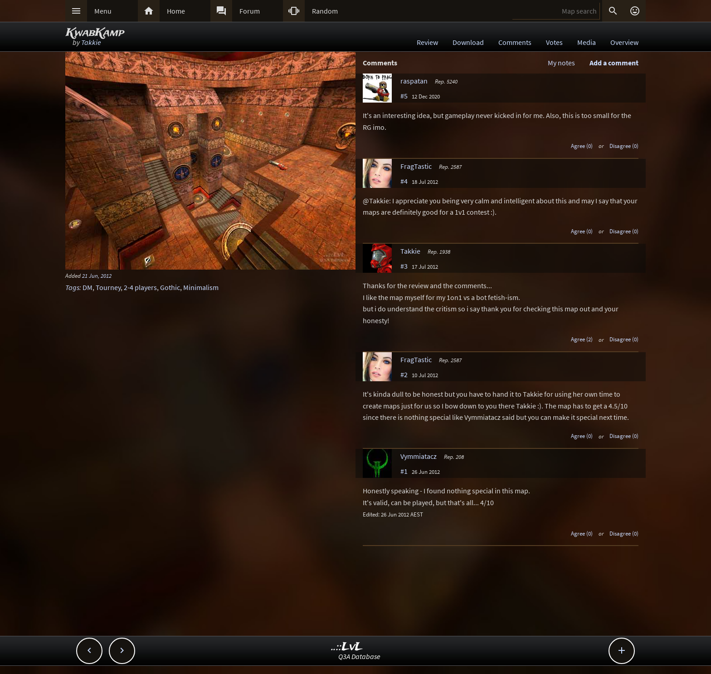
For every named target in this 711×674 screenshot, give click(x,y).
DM (88, 287)
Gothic (170, 287)
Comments (514, 42)
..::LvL (347, 647)
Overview (624, 42)
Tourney (108, 287)
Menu (103, 10)
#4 (404, 181)
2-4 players (140, 287)
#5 (404, 95)
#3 (404, 266)
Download (468, 42)
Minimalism (201, 287)
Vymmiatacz (418, 456)
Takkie (91, 42)
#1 (404, 471)
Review (427, 42)
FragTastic (416, 166)
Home (176, 10)
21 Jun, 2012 (97, 275)
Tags (72, 287)
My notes (561, 62)
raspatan (414, 80)
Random (325, 10)
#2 (404, 374)
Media (586, 42)
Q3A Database (359, 656)
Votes (554, 42)
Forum (249, 10)
